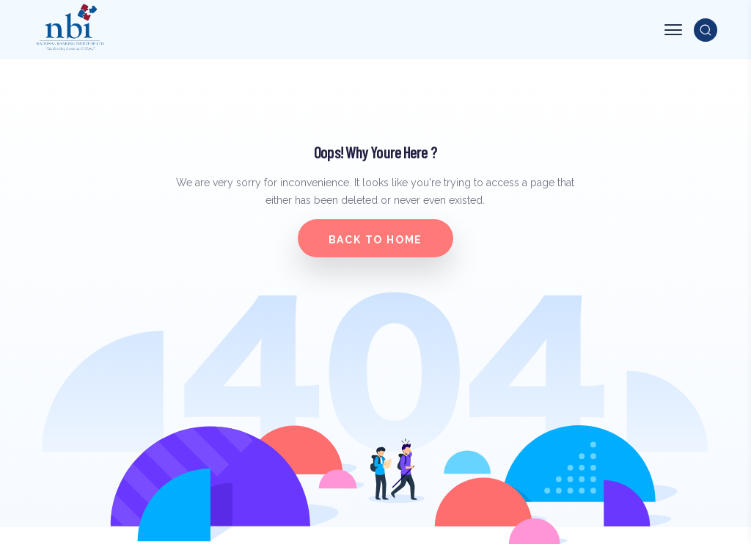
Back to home (376, 240)
